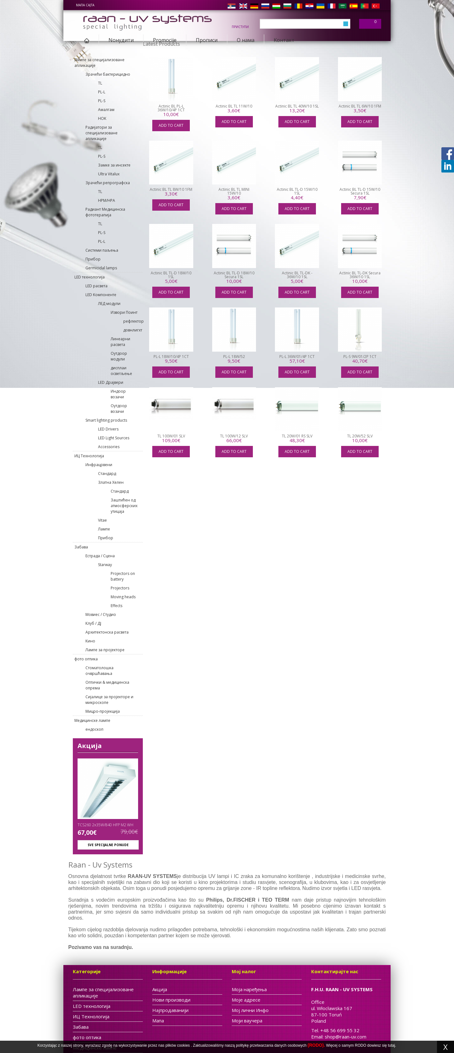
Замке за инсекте (114, 165)
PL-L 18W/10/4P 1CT (171, 356)
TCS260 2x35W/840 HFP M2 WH (105, 825)
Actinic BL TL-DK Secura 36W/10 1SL (360, 274)
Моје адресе (246, 1000)
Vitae (102, 520)
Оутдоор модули (119, 356)
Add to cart (171, 125)
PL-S (101, 100)
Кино (90, 641)
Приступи (240, 26)
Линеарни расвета (120, 341)
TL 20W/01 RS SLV (297, 436)
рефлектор (133, 321)
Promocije (165, 40)
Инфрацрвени (98, 464)
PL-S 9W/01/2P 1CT (359, 356)
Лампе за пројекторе (105, 649)
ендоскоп (94, 729)
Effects (116, 605)
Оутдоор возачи (119, 408)
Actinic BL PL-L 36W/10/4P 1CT (171, 108)
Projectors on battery (123, 576)
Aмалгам (106, 109)
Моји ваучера (247, 1020)
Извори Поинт (124, 312)
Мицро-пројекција (102, 711)
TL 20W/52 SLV (360, 436)
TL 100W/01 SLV (171, 436)
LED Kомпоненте (100, 294)
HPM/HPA (106, 200)
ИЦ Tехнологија (89, 456)
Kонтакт (284, 40)
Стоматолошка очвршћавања (99, 670)
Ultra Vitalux (108, 174)
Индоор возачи (118, 394)
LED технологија (89, 277)
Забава (81, 547)
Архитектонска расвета (107, 632)
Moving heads (123, 597)
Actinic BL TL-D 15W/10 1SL (297, 191)
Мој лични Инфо (250, 1010)
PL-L (101, 92)
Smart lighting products (106, 420)
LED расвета (96, 286)
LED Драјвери (110, 382)
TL (100, 83)
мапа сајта (85, 5)
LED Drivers (108, 429)
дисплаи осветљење (121, 370)
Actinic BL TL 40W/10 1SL (297, 106)
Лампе (104, 529)
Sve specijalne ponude (108, 845)
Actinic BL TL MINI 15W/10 (233, 191)
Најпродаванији (170, 1010)
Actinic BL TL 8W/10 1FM (171, 189)
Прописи (207, 40)
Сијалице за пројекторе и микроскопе (109, 699)
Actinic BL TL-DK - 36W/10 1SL (297, 274)
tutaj (391, 1045)
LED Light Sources (113, 438)
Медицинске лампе (92, 720)
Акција (90, 745)
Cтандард (107, 473)
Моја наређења (249, 989)
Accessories (108, 446)
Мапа (158, 1020)
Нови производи (171, 1000)
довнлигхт (132, 330)
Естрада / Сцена (100, 556)
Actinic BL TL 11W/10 (234, 106)
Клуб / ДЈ (93, 623)
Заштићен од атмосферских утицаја (124, 505)
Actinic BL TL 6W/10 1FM (360, 106)
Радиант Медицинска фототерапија (105, 212)
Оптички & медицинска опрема (107, 685)
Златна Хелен (111, 482)
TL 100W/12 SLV (234, 436)
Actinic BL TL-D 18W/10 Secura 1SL (234, 274)
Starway (105, 564)
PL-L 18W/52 (234, 356)
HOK (102, 118)
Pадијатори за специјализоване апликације (101, 133)
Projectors (120, 588)
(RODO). (316, 1045)
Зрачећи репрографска (107, 182)
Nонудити (121, 40)
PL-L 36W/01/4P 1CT (297, 356)
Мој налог (244, 971)
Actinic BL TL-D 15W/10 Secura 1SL (360, 191)
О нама (245, 40)
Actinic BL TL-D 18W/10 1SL (171, 274)
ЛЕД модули (109, 303)
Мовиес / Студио (100, 614)
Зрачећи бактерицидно (107, 74)
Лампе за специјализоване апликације (99, 62)
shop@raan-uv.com (345, 1036)
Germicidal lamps (101, 268)
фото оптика (86, 659)
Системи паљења (101, 250)
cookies (183, 1045)
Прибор (93, 259)
